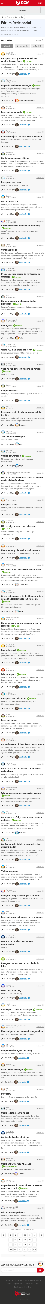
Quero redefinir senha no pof (15, 1113)
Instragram (6, 325)
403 (25, 1249)
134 (10, 1249)
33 (20, 1245)
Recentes (7, 46)
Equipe (7, 1280)
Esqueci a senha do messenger (16, 85)
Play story (6, 1093)
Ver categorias (6, 34)
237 (15, 1249)
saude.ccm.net (22, 1300)
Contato (8, 1284)
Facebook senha (9, 720)
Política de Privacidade (31, 1280)
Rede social (19, 17)
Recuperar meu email (11, 182)
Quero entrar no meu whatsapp (16, 1164)
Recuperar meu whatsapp (13, 698)
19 (30, 1235)
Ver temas (15, 34)
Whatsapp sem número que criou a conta (21, 793)
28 (25, 1240)
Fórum (9, 17)
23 (34, 1235)
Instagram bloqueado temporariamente (20, 895)
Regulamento (17, 1284)
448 (34, 1249)
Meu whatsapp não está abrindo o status (20, 550)
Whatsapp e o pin (9, 201)
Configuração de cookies (22, 1287)
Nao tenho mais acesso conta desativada (21, 569)
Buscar (40, 40)
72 (34, 1245)
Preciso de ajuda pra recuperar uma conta (21, 136)
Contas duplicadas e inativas (15, 1137)
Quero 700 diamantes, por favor (16, 349)
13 (25, 1235)
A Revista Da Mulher (31, 1284)
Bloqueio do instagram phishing (16, 1050)
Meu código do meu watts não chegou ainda (22, 1031)
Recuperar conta (9, 504)
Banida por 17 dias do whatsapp (16, 1009)
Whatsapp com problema (13, 1212)
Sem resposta (22, 46)
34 (25, 1245)
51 (30, 1245)
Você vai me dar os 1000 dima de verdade (21, 369)
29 (30, 1240)
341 (20, 1249)
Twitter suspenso (9, 871)
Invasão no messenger (12, 1069)
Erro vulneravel (8, 650)
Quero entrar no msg (11, 990)
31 (10, 1245)
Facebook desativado (11, 112)
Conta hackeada (9, 250)
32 (15, 1245)
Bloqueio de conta (9, 390)
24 (10, 1240)
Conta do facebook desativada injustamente (22, 744)
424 (29, 1249)
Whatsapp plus (8, 674)
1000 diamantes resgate (13, 436)
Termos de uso (16, 1280)
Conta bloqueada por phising (15, 158)
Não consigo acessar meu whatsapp (18, 526)
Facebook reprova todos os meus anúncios (21, 917)
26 (15, 1240)
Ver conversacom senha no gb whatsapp (20, 225)
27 (20, 1240)
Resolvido (37, 46)
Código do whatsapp (11, 456)
